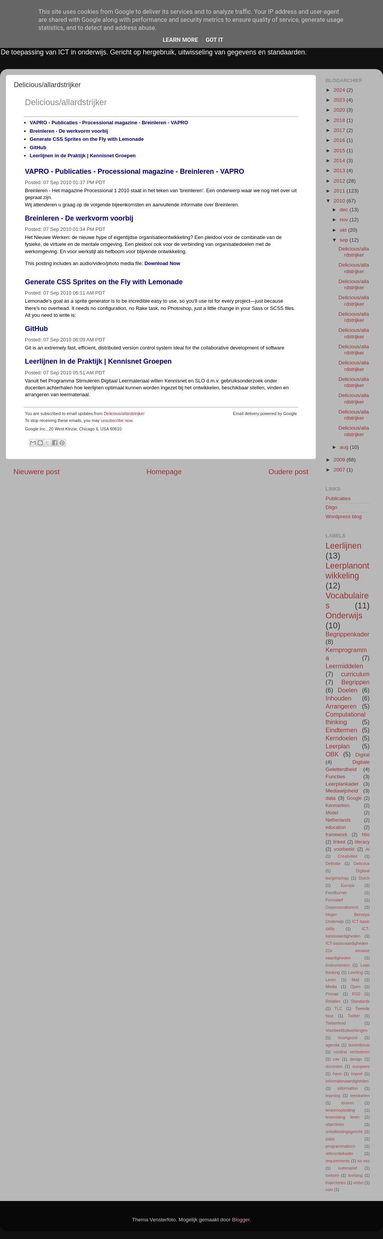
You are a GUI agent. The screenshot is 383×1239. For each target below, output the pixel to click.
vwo (329, 1189)
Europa (347, 885)
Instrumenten (338, 965)
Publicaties (338, 498)
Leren (331, 979)
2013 (340, 170)
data (331, 798)
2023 (340, 100)
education (336, 827)
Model (332, 813)
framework (336, 834)
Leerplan (338, 746)
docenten (334, 1066)
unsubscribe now (116, 420)
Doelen (347, 690)
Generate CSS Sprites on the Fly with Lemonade (87, 139)
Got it (214, 39)
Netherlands (338, 820)
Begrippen (355, 682)
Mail (355, 979)
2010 (340, 201)
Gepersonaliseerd (342, 907)
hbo (366, 834)
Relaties (333, 1001)
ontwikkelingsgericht (344, 1131)
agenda (332, 1045)
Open (355, 986)
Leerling (355, 972)
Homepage (164, 472)
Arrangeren (341, 706)
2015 (340, 150)
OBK (332, 754)
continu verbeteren (352, 1052)
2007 (340, 470)
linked (339, 842)
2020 (340, 110)
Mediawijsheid (342, 791)
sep (345, 240)
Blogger (241, 1220)
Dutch (364, 878)
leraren (347, 1103)
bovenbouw (359, 1045)
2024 (340, 90)
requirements (338, 1160)
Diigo (331, 507)
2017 (340, 130)
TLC (338, 1008)
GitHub (38, 147)
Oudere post (288, 472)
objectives (335, 1124)
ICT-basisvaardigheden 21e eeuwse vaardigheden (348, 950)
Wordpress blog (344, 516)
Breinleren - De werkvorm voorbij (69, 131)
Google (354, 798)
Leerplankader (342, 784)
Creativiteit (347, 856)
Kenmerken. (338, 805)
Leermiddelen (344, 665)
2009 (340, 460)
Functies (335, 776)
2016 (340, 140)
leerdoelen (360, 1095)
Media (331, 986)
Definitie (333, 863)
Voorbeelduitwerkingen (346, 1030)
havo (337, 1073)
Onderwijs (344, 615)
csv (336, 1059)
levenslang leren (343, 1117)
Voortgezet (348, 1037)
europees (361, 1066)
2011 (340, 191)
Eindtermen (341, 730)
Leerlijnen (344, 545)
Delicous (362, 863)
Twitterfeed (336, 1023)
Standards (360, 1001)
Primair (332, 994)
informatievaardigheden (347, 1081)
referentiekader (340, 1153)
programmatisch (340, 1146)
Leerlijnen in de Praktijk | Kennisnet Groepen (83, 155)
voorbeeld (344, 849)
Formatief (334, 900)
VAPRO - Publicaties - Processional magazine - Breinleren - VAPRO (109, 122)
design (356, 1059)
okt (344, 230)
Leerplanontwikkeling (347, 570)
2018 (340, 120)
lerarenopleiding (340, 1110)
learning (333, 1095)
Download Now (162, 263)
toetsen (332, 1175)
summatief (347, 1168)
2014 (340, 160)
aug (345, 447)
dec (345, 210)
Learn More (180, 39)
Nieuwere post (36, 472)
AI (368, 849)
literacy (362, 842)
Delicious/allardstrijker (66, 102)
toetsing (355, 1175)
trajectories (336, 1182)
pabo (330, 1139)
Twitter (354, 1015)
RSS (356, 994)
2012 (340, 181)
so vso (363, 1160)
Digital (362, 755)
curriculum (355, 674)
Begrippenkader (347, 634)
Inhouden (339, 698)
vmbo (358, 1182)
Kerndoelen (341, 738)
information (347, 1088)
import (356, 1073)
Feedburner (336, 892)
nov (345, 219)
